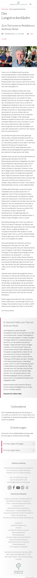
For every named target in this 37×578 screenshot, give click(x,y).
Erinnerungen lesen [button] (18, 450)
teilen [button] (31, 34)
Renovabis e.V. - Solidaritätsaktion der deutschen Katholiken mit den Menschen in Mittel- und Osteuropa (18, 513)
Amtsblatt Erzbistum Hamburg (18, 542)
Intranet (18, 528)
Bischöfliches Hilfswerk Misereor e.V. (18, 501)
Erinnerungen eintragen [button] (18, 443)
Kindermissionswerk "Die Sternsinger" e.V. (18, 499)
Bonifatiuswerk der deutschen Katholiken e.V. (18, 518)
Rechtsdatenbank (18, 535)
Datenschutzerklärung (18, 525)
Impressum (18, 523)
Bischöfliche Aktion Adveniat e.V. (19, 508)
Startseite (4, 9)
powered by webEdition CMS (31, 577)
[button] (30, 4)
